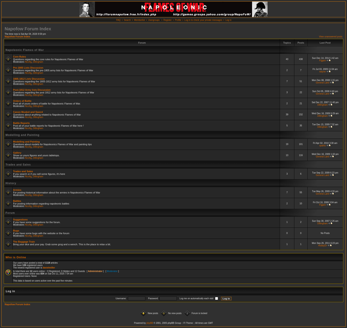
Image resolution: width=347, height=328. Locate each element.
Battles (17, 201)
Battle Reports (21, 123)
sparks (322, 145)
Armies (17, 190)
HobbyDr (322, 245)
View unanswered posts (330, 36)
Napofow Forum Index (17, 36)
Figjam (322, 60)
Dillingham (38, 62)
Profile (178, 20)
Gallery (17, 152)
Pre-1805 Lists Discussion (28, 67)
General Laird (322, 82)
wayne (322, 71)
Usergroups (154, 20)
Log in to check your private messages (203, 20)
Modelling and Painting (22, 135)
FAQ (118, 20)
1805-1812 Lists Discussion (29, 78)
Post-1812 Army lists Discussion (32, 90)
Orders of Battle (22, 101)
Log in (228, 20)
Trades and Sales (18, 164)
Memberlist (139, 20)
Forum (10, 212)
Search (127, 20)
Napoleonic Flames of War (25, 50)
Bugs (16, 230)
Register (167, 20)
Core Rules (19, 56)
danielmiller (49, 267)
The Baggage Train (24, 241)
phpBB (149, 323)
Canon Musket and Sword (28, 112)
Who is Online (16, 257)
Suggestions (20, 219)
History (11, 183)
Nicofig (28, 62)
